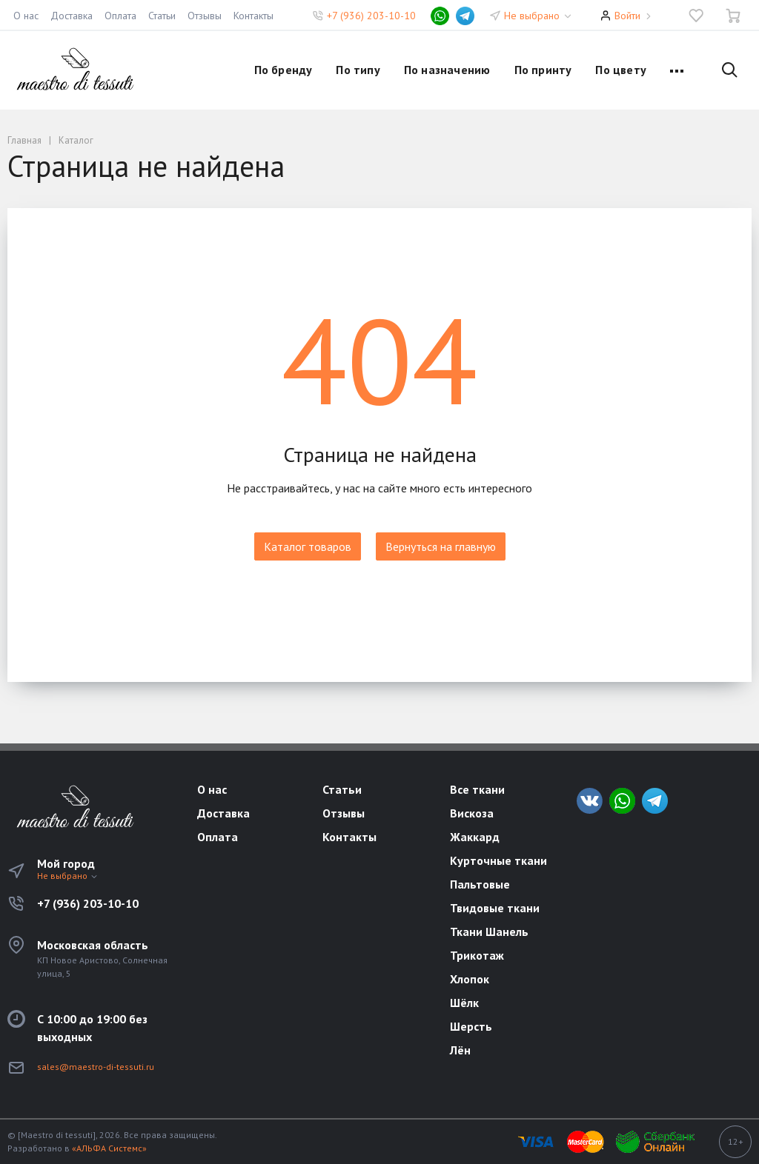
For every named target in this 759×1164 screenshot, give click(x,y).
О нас (26, 15)
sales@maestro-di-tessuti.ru (95, 1066)
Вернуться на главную (440, 546)
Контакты (253, 15)
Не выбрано (538, 15)
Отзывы (205, 15)
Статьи (162, 15)
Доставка (71, 15)
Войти (627, 15)
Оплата (120, 15)
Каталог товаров (307, 546)
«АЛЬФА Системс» (109, 1148)
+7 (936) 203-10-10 (371, 15)
